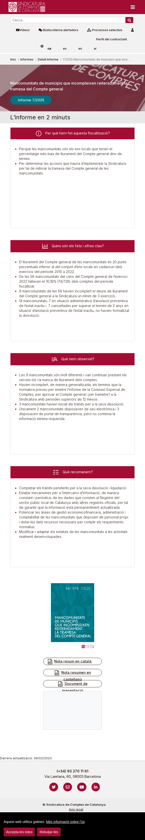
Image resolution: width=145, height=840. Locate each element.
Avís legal (76, 809)
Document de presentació (72, 686)
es (65, 48)
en (80, 48)
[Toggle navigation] (132, 7)
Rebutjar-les (49, 832)
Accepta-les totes (19, 832)
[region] (72, 826)
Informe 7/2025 (31, 100)
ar (95, 48)
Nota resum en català (69, 662)
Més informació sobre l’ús (65, 822)
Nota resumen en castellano (72, 675)
